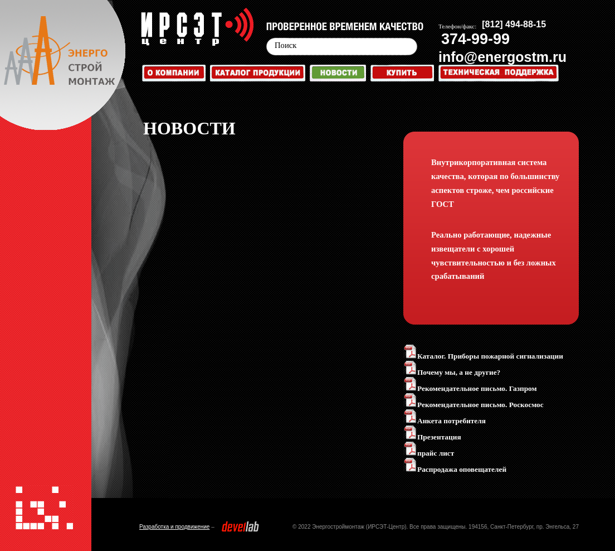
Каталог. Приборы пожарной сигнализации (483, 356)
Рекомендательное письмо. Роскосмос (473, 404)
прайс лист (428, 453)
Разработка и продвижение (174, 527)
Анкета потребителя (444, 421)
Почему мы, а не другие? (451, 372)
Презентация (432, 437)
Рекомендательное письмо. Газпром (470, 388)
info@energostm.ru (502, 57)
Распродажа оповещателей (454, 469)
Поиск (285, 45)
